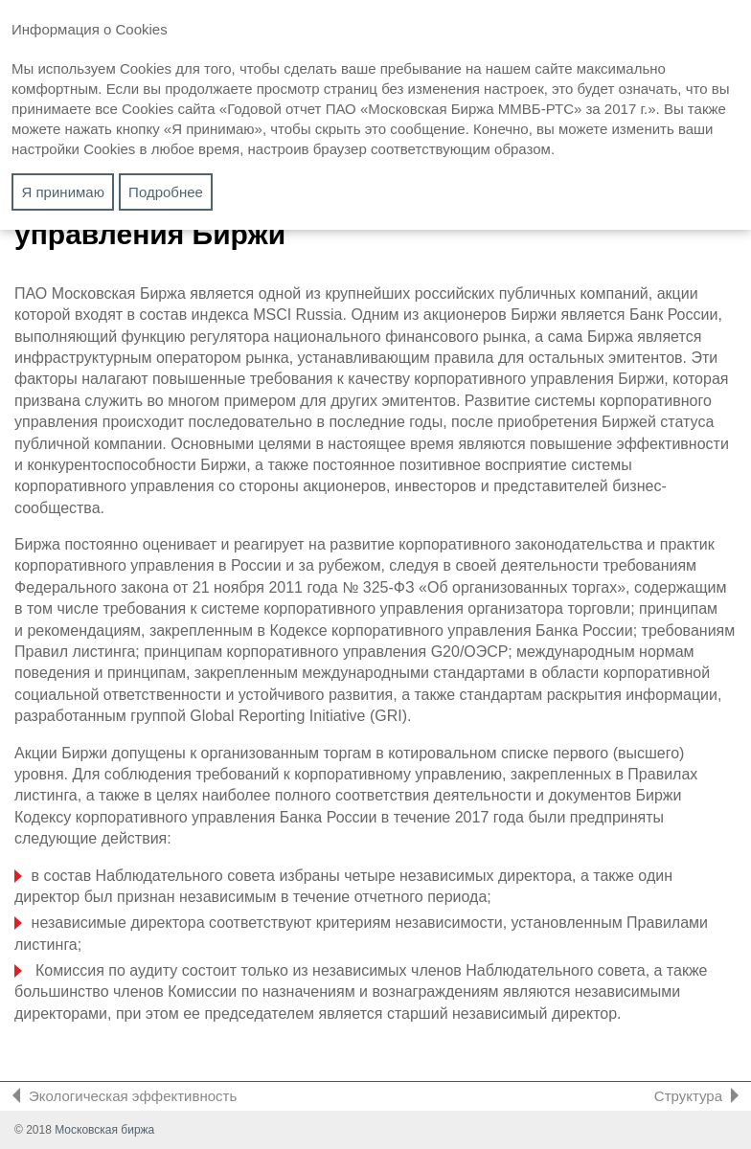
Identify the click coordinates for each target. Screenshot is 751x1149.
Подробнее (165, 192)
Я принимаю (63, 192)
